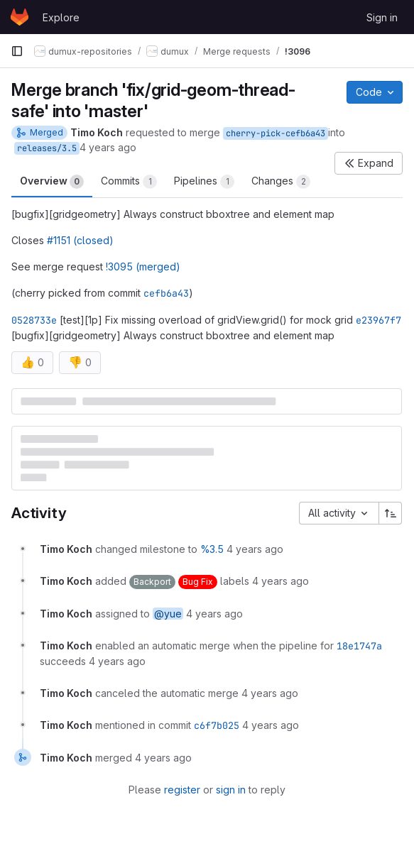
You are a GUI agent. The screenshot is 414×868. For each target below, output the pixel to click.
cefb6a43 (166, 293)
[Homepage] (19, 17)
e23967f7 (378, 320)
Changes (280, 182)
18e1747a (359, 645)
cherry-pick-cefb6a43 (275, 133)
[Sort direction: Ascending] (390, 513)
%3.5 (212, 549)
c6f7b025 (216, 725)
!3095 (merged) (143, 266)
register (182, 790)
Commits (129, 182)
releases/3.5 (47, 148)
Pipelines (204, 182)
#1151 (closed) (80, 240)
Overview (52, 182)
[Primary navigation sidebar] (17, 51)
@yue (168, 614)
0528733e (34, 320)
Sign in (382, 17)
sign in (231, 790)
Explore (61, 17)
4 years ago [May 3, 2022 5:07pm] (108, 147)
